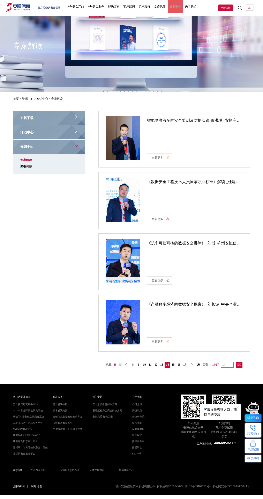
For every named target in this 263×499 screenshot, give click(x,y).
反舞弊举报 (137, 433)
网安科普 (26, 166)
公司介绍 (136, 408)
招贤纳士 (136, 451)
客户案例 (128, 7)
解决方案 (113, 7)
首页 (16, 98)
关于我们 (184, 7)
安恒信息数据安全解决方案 (66, 421)
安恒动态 (136, 414)
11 (150, 368)
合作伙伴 (156, 7)
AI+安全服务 (97, 7)
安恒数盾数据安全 (62, 427)
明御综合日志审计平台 (24, 445)
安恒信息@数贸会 (69, 474)
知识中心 (42, 98)
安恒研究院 (137, 421)
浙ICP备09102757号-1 (198, 490)
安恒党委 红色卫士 (101, 421)
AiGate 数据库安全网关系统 (26, 414)
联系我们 (136, 427)
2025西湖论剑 (37, 474)
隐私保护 (136, 439)
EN (249, 7)
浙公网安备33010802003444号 (231, 490)
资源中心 (170, 7)
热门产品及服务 (21, 401)
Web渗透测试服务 (22, 433)
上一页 (126, 368)
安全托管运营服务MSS (24, 408)
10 (144, 368)
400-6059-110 (225, 447)
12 (156, 368)
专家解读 (26, 160)
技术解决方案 (59, 414)
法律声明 (19, 490)
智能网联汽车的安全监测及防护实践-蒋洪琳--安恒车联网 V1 (201, 120)
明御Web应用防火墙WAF (25, 439)
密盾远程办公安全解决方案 (66, 433)
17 (184, 368)
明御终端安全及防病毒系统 (27, 421)
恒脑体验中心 (127, 474)
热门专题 (97, 401)
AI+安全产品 (78, 7)
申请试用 (226, 7)
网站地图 (36, 490)
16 (179, 368)
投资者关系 (137, 445)
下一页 (192, 368)
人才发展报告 (97, 474)
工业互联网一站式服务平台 (26, 427)
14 (167, 368)
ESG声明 (136, 458)
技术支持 (142, 7)
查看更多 (161, 158)
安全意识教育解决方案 (103, 408)
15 (173, 368)
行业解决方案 (59, 408)
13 (161, 368)
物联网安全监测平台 (23, 458)
